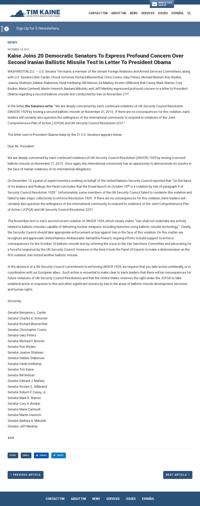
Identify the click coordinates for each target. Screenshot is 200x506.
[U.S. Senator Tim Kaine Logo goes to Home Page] (35, 13)
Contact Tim (98, 13)
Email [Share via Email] (26, 455)
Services (148, 13)
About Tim (118, 13)
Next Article (176, 474)
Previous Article (27, 474)
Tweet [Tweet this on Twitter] (58, 455)
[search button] (189, 13)
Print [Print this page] (13, 455)
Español (177, 13)
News (134, 13)
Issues (163, 13)
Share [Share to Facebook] (41, 455)
